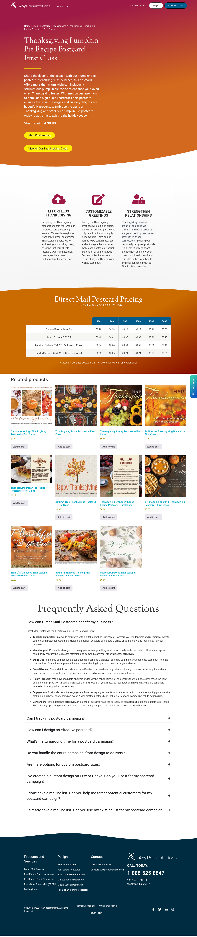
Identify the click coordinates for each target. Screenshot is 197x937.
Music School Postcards (69, 886)
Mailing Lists (30, 890)
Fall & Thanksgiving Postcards (72, 891)
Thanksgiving (59, 25)
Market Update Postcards (70, 881)
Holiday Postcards (66, 865)
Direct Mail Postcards (34, 870)
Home (27, 25)
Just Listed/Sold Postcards (71, 876)
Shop (35, 25)
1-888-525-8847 (101, 866)
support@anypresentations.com (106, 871)
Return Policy (96, 914)
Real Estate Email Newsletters (38, 880)
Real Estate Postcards (68, 871)
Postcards (45, 25)
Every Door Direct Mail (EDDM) (38, 885)
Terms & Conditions (86, 907)
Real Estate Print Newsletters (38, 875)
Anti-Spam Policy (107, 907)
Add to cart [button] (19, 448)
